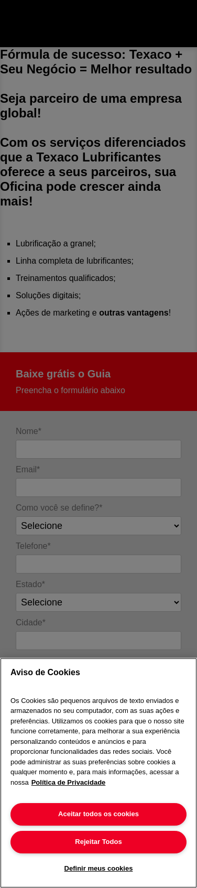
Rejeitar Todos (98, 842)
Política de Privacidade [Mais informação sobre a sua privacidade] (68, 782)
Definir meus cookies (98, 868)
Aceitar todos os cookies (98, 814)
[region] (98, 773)
